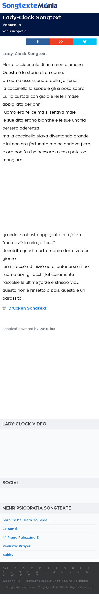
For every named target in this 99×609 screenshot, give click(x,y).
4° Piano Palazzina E (20, 537)
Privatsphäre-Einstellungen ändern (57, 581)
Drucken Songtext (27, 308)
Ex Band (9, 528)
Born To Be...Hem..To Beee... (26, 520)
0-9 (5, 568)
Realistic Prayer (16, 546)
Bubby (7, 554)
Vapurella (11, 25)
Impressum (11, 581)
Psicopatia (17, 31)
